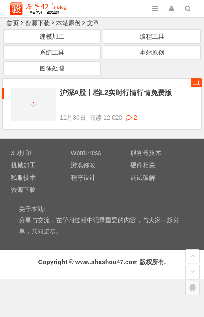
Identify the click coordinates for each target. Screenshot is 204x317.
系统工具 (52, 52)
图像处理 (52, 68)
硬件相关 (142, 157)
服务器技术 (145, 144)
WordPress (86, 144)
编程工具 (152, 36)
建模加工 (52, 36)
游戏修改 (83, 157)
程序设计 (83, 169)
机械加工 (23, 157)
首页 (13, 22)
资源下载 (37, 22)
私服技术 (23, 169)
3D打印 (21, 144)
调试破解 (142, 169)
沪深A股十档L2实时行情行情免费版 (116, 92)
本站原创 (68, 22)
